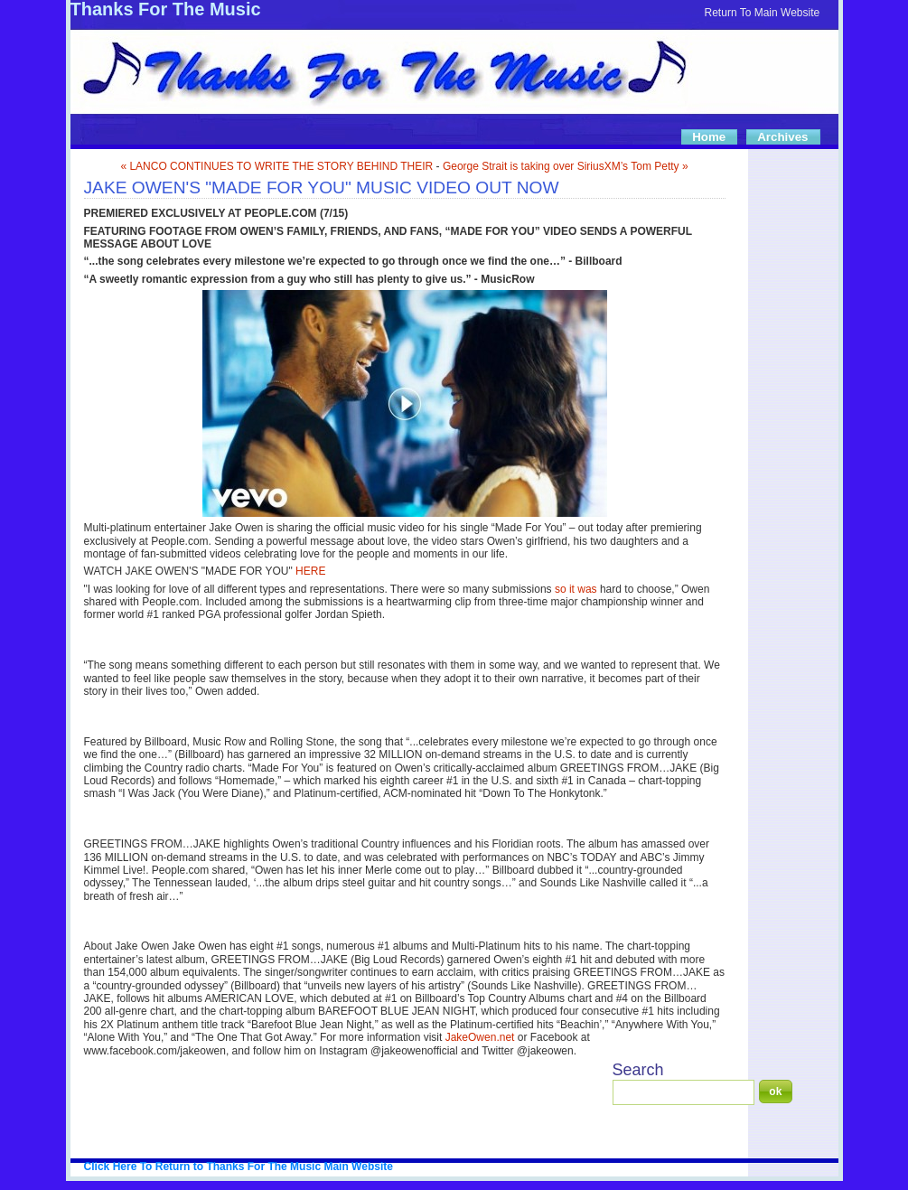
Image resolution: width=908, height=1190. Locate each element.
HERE (310, 571)
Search (638, 1070)
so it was (576, 589)
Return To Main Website (762, 12)
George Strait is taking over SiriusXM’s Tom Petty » (565, 166)
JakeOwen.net (480, 1037)
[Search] (683, 1092)
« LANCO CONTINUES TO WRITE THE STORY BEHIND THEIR (276, 166)
